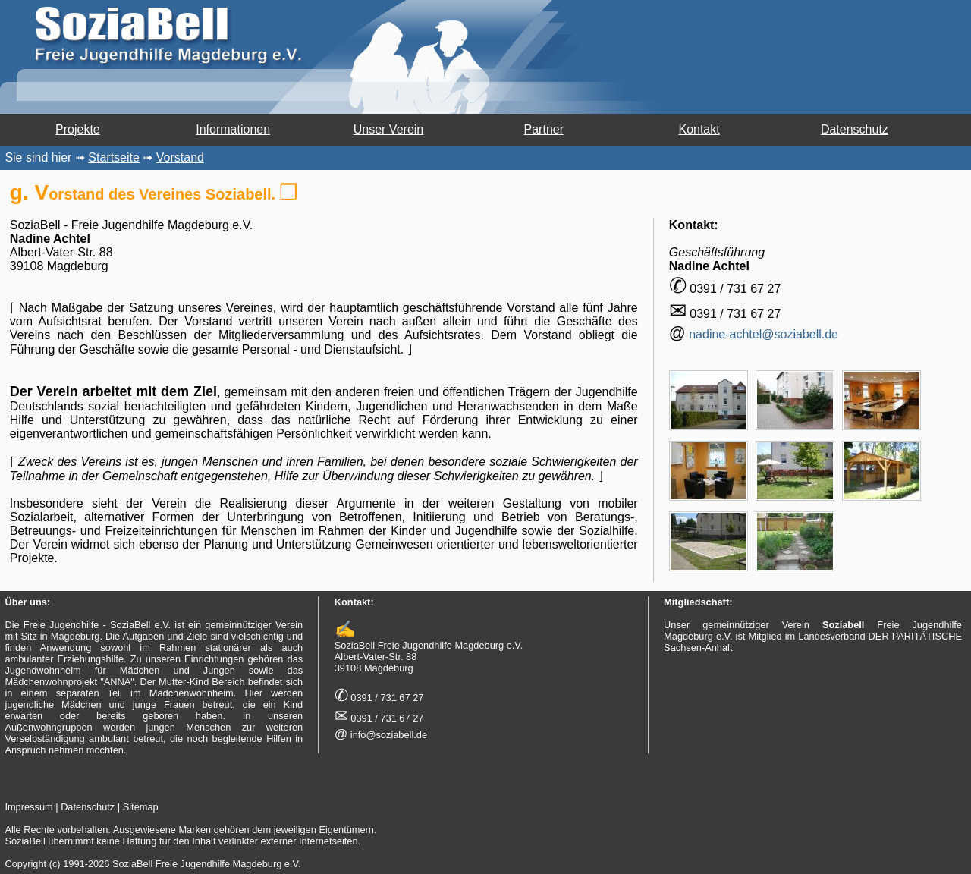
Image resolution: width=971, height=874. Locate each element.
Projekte (77, 129)
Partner (544, 129)
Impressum (28, 807)
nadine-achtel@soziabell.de (763, 334)
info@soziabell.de (388, 734)
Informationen (233, 129)
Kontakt (698, 129)
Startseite (114, 157)
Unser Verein (389, 129)
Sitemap (141, 807)
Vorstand (180, 157)
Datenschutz (854, 129)
